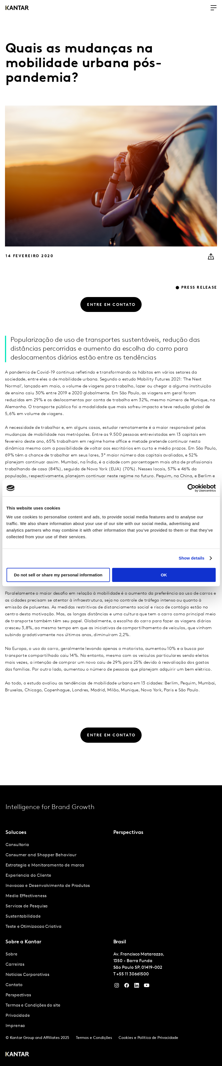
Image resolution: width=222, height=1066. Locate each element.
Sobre (11, 954)
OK (164, 575)
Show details (192, 558)
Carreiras (15, 964)
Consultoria (17, 845)
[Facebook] (126, 986)
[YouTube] (136, 986)
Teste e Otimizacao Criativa (34, 927)
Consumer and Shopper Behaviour (41, 855)
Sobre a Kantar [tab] (23, 942)
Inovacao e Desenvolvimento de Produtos (48, 886)
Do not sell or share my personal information (58, 575)
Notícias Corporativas (27, 975)
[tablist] (111, 925)
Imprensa (15, 1026)
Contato (14, 985)
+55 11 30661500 (132, 974)
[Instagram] (116, 986)
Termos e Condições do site (33, 1005)
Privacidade (18, 1016)
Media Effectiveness (26, 896)
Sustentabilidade (23, 916)
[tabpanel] (57, 886)
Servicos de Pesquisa (27, 906)
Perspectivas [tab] (128, 832)
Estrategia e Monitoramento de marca (45, 865)
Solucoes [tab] (16, 832)
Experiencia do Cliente (28, 875)
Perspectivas (18, 995)
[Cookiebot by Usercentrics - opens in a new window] (191, 488)
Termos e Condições (94, 1038)
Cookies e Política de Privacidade (148, 1038)
